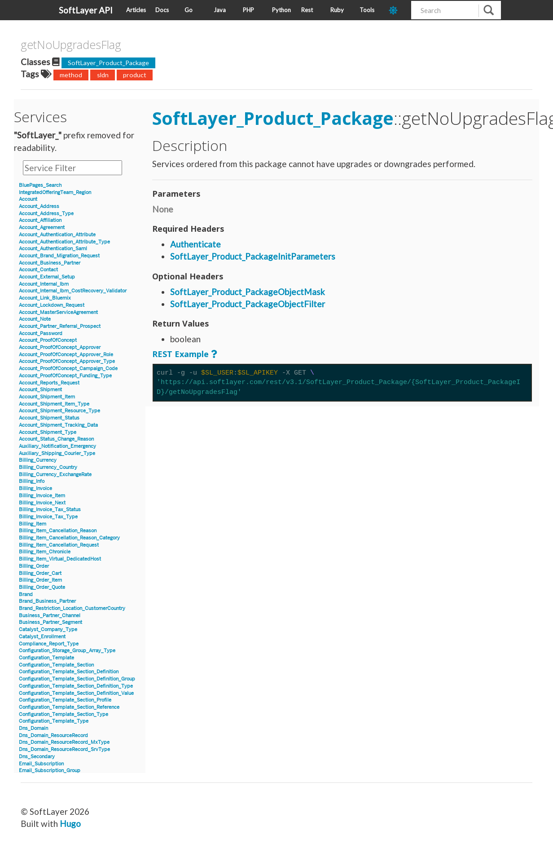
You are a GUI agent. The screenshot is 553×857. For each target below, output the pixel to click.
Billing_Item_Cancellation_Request (59, 545)
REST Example (180, 354)
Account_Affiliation (40, 220)
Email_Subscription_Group (49, 770)
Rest (307, 9)
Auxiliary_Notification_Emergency (57, 446)
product (134, 75)
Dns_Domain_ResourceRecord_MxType (64, 742)
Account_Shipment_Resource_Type (59, 411)
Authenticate (195, 244)
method (71, 75)
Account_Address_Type (46, 213)
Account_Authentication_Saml (53, 249)
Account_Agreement (42, 227)
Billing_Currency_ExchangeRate (55, 474)
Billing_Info (31, 481)
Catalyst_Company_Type (48, 629)
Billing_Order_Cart (40, 573)
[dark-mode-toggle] (396, 10)
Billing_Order (34, 566)
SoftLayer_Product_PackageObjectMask (247, 292)
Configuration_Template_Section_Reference (69, 707)
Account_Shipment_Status (49, 418)
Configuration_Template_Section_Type (63, 714)
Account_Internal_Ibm (44, 284)
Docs (162, 9)
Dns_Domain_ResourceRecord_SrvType (64, 749)
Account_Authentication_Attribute (57, 235)
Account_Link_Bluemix (45, 298)
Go (188, 9)
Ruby (337, 9)
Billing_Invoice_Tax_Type (48, 517)
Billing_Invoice (35, 488)
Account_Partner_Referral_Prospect (60, 326)
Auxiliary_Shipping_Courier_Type (57, 453)
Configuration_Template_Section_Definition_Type (76, 686)
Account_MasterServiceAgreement (58, 312)
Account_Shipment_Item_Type (54, 404)
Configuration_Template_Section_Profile (65, 700)
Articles (136, 9)
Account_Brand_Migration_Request (59, 256)
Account (28, 199)
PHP (248, 9)
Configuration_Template (46, 658)
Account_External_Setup (47, 277)
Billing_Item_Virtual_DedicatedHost (60, 559)
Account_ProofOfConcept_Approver (60, 347)
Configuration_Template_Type (53, 721)
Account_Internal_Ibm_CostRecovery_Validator (73, 291)
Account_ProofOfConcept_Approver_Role (66, 355)
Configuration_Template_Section (56, 665)
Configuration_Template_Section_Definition (68, 672)
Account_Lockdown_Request (51, 305)
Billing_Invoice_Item (42, 496)
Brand (26, 594)
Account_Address (39, 206)
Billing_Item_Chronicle (44, 552)
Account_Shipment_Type (47, 432)
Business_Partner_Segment (50, 622)
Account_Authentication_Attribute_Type (64, 242)
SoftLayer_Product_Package (108, 62)
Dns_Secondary (37, 757)
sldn (103, 75)
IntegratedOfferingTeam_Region (55, 192)
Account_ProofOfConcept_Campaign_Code (68, 368)
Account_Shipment (40, 390)
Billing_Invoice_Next (42, 503)
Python (281, 9)
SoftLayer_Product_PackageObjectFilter (247, 304)
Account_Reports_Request (49, 383)
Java (220, 9)
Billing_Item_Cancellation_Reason (58, 531)
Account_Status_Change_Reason (56, 439)
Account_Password (40, 333)
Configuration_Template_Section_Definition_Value (76, 693)
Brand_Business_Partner (47, 601)
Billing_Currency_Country (48, 467)
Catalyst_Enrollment (42, 637)
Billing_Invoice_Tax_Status (50, 509)
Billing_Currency (38, 460)
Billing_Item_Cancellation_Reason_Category (69, 538)
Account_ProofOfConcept (48, 340)
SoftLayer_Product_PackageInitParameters (252, 256)
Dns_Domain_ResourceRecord (53, 735)
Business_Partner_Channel (49, 615)
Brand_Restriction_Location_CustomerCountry (72, 608)
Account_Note (35, 319)
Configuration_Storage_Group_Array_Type (67, 651)
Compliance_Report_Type (49, 644)
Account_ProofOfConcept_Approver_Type (67, 361)
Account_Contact (38, 270)
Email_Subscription (41, 764)
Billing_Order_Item (40, 580)
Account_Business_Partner (49, 263)
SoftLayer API (86, 10)
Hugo (70, 823)
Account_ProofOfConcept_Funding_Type (65, 376)
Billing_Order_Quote (42, 587)
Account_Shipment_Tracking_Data (58, 425)
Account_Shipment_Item (47, 397)
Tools (367, 9)
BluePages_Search (40, 185)
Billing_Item (32, 524)
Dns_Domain (33, 728)
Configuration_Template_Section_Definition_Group (77, 679)
